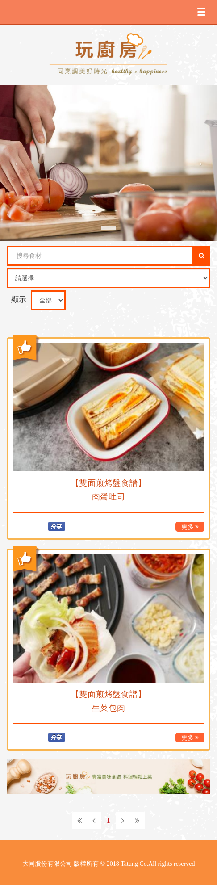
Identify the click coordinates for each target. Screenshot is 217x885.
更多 (190, 527)
